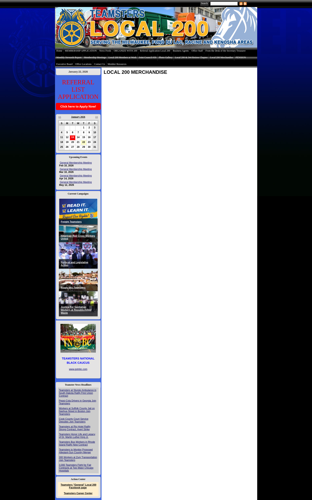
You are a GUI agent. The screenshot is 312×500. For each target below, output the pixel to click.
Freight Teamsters (71, 221)
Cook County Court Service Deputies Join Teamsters (73, 420)
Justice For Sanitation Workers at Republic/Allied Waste (76, 310)
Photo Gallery (165, 57)
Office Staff (197, 50)
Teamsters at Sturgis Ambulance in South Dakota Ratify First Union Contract (77, 393)
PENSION (241, 57)
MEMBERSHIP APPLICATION (81, 50)
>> (96, 116)
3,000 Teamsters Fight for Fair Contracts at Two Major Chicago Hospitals (76, 468)
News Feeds (105, 50)
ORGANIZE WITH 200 (125, 50)
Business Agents (181, 50)
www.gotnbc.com (78, 369)
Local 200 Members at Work (122, 57)
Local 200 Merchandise (221, 57)
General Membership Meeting (76, 162)
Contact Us (99, 64)
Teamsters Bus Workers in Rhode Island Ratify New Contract (77, 443)
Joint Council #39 (147, 57)
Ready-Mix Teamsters (73, 287)
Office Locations (83, 64)
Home (59, 50)
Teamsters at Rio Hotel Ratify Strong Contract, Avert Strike (74, 428)
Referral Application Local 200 (155, 50)
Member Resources (117, 64)
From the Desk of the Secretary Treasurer (225, 50)
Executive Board (64, 64)
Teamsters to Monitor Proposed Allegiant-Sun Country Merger (76, 451)
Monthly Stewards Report (68, 57)
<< (59, 116)
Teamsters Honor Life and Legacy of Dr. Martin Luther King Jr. (77, 436)
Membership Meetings (95, 57)
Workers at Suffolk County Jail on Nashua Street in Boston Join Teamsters (77, 411)
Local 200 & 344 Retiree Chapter (191, 57)
